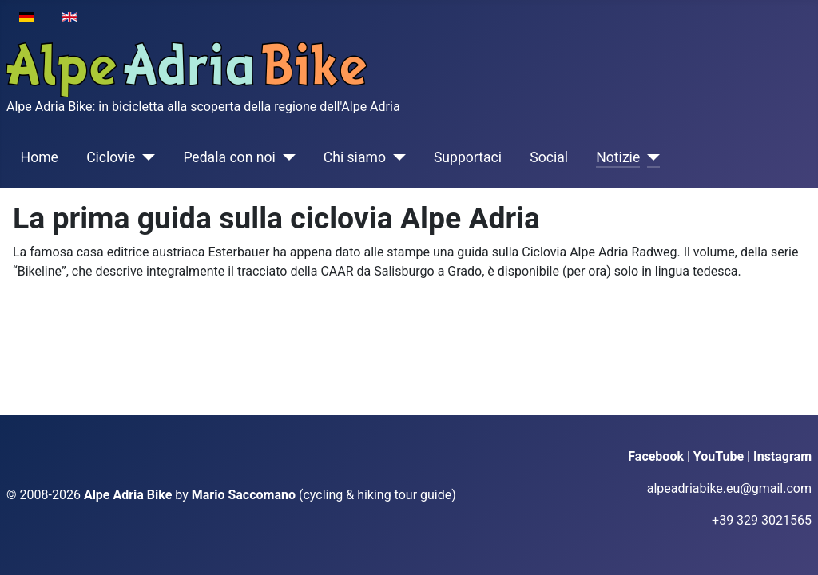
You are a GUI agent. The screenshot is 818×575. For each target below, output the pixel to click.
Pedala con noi (229, 157)
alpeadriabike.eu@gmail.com (729, 488)
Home (39, 157)
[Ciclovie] (145, 157)
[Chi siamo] (396, 157)
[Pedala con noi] (286, 157)
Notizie (618, 157)
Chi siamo (355, 157)
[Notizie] (650, 157)
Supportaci (468, 157)
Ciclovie (110, 157)
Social (549, 157)
